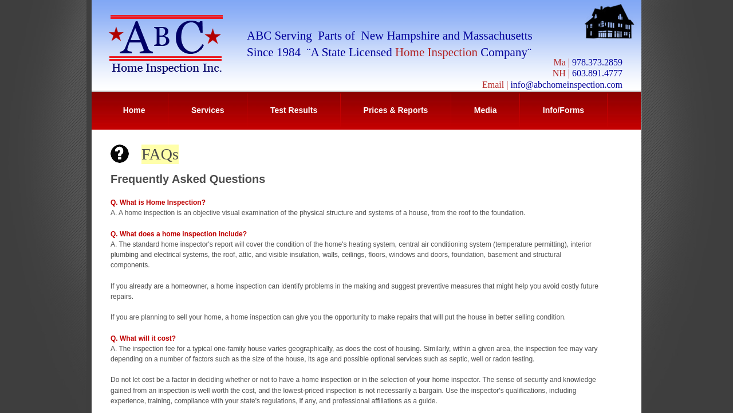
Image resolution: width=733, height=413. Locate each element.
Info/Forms (563, 110)
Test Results (293, 110)
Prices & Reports (396, 110)
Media (485, 110)
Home (134, 110)
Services (207, 110)
